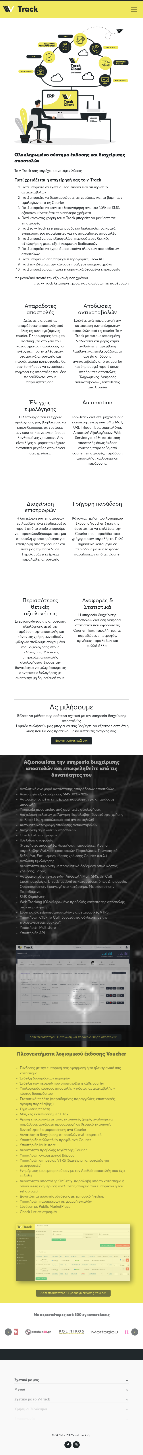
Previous (8, 1334)
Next (134, 1334)
